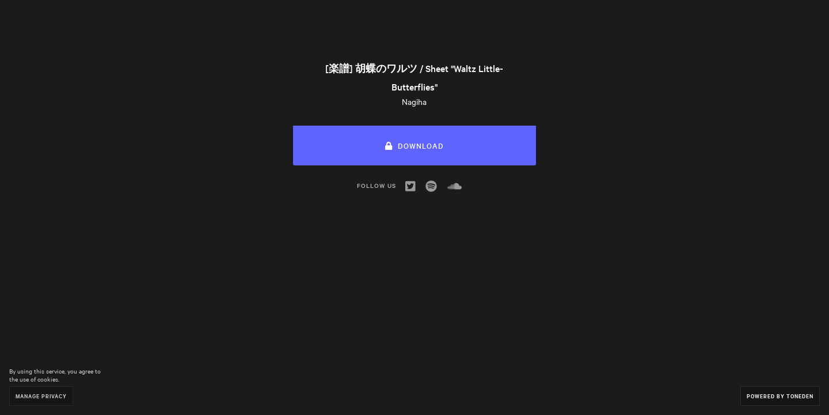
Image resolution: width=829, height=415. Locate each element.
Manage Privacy (41, 395)
